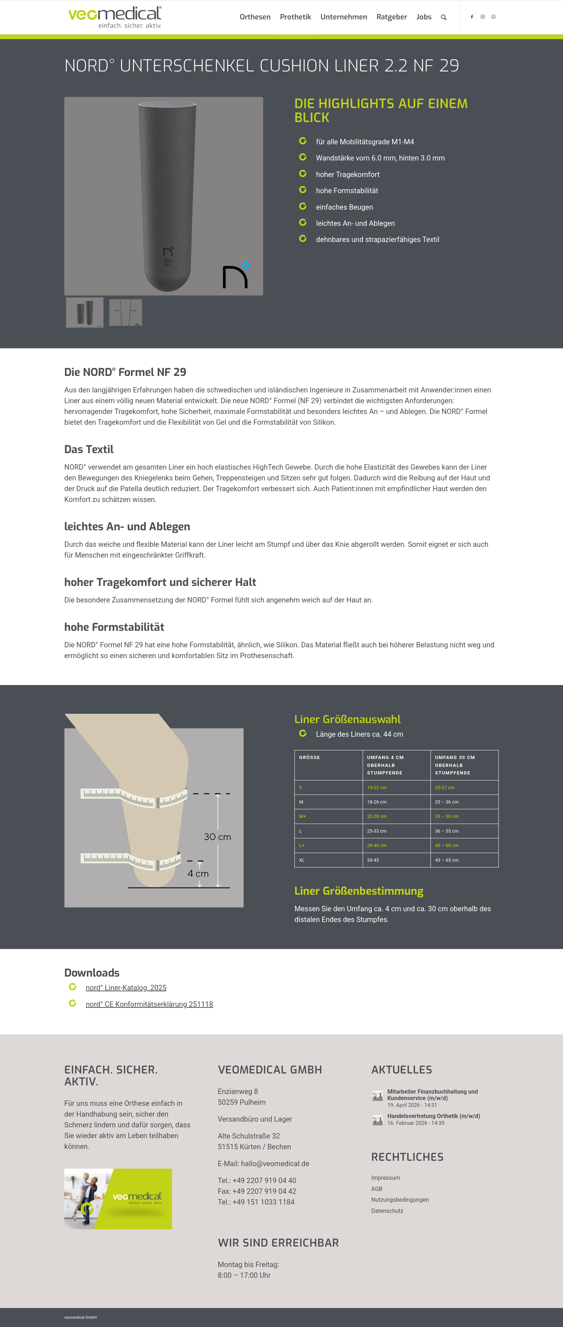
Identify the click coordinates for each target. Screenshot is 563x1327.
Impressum (385, 1177)
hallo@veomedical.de (275, 1163)
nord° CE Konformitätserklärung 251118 (149, 1004)
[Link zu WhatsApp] (493, 16)
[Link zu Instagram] (482, 16)
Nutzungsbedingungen (400, 1199)
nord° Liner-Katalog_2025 (126, 987)
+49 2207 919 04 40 (264, 1180)
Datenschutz (387, 1210)
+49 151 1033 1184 (263, 1202)
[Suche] (443, 17)
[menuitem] (255, 17)
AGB (376, 1189)
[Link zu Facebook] (471, 16)
